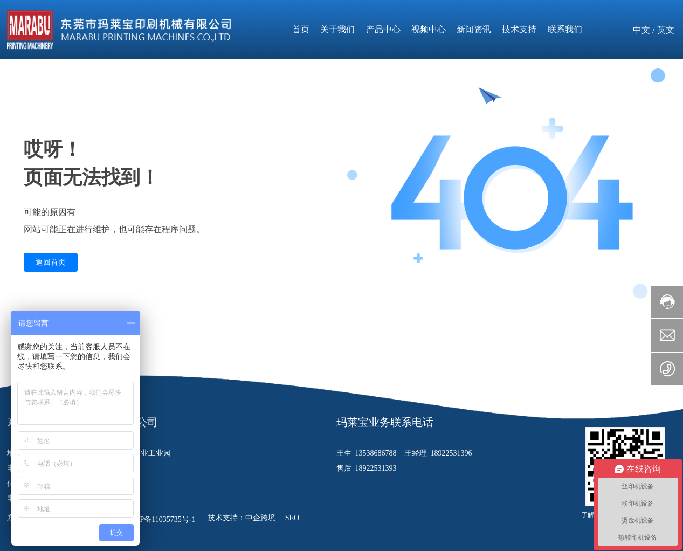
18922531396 (451, 453)
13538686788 (377, 453)
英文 (665, 30)
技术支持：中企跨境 (243, 518)
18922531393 (376, 468)
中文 (641, 30)
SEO (292, 518)
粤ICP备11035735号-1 (160, 519)
